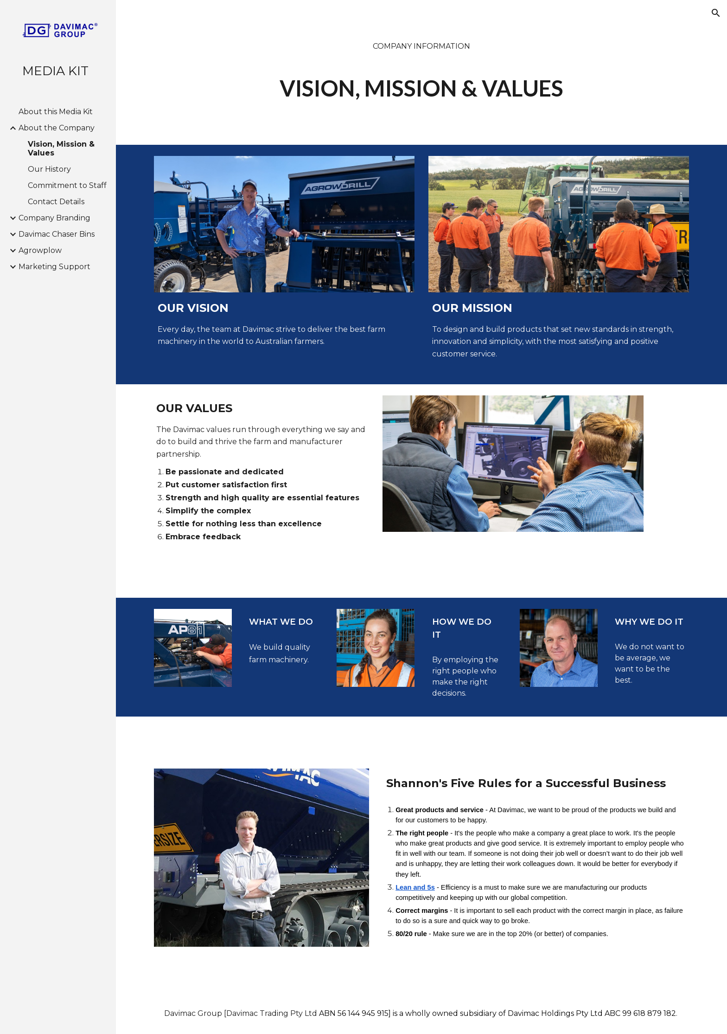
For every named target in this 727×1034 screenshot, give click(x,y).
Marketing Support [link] (54, 266)
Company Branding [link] (54, 217)
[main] (421, 72)
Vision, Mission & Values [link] (61, 148)
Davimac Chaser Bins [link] (57, 234)
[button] (716, 13)
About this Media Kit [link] (56, 111)
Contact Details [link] (56, 201)
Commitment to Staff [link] (67, 185)
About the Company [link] (57, 127)
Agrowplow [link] (40, 250)
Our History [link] (49, 169)
